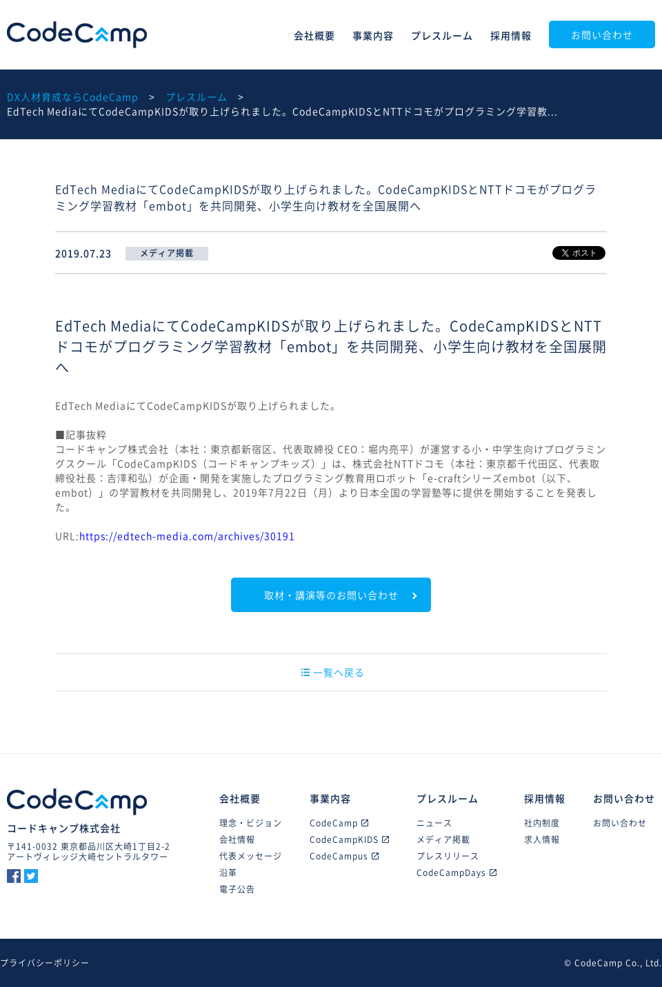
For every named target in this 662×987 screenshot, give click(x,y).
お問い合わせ (602, 34)
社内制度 (542, 823)
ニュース (434, 823)
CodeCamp (77, 34)
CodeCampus (344, 856)
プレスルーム (442, 35)
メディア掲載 (443, 839)
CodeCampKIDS (349, 839)
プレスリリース (448, 856)
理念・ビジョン (250, 823)
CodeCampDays (456, 872)
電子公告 (237, 889)
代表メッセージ (250, 856)
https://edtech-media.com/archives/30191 (187, 535)
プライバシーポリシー (45, 963)
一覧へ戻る (333, 672)
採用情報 (511, 35)
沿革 (228, 872)
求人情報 (542, 839)
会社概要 (314, 35)
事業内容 (373, 35)
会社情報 (237, 839)
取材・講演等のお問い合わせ (331, 595)
